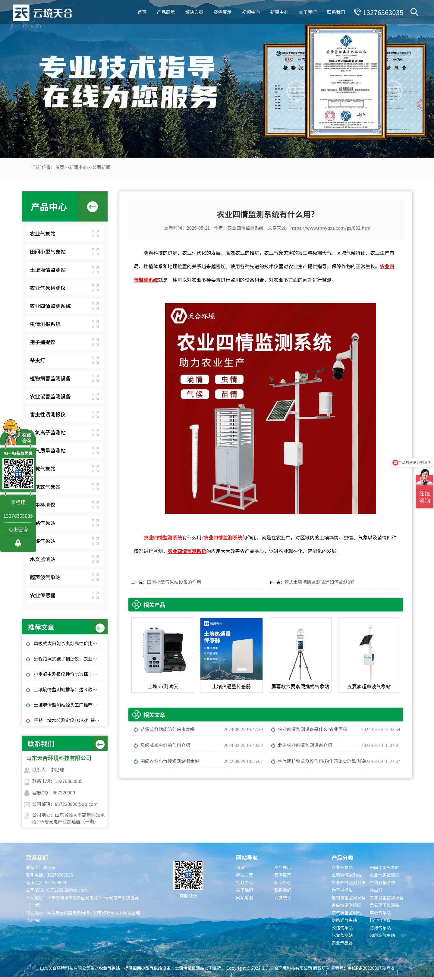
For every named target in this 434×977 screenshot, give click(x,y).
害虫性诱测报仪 (48, 414)
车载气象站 (42, 468)
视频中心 (251, 12)
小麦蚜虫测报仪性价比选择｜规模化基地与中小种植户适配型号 (69, 674)
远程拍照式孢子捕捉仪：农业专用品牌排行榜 (69, 658)
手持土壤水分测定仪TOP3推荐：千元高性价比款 (69, 720)
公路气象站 (42, 522)
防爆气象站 (42, 541)
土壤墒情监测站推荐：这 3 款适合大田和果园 (69, 689)
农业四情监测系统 (50, 305)
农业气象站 (42, 233)
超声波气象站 (45, 577)
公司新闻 (101, 167)
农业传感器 (42, 595)
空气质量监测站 (48, 450)
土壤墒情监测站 (48, 269)
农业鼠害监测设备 (50, 396)
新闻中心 (279, 12)
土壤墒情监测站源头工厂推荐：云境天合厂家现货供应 (69, 705)
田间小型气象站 (48, 251)
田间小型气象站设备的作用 (174, 582)
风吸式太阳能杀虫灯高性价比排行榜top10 (69, 643)
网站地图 (244, 897)
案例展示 (223, 12)
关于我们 (308, 12)
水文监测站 (42, 559)
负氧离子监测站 (48, 432)
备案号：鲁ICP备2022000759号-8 (362, 968)
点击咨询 (18, 529)
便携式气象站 (45, 486)
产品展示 (166, 12)
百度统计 (282, 897)
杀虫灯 (37, 360)
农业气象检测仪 (48, 287)
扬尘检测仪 (42, 504)
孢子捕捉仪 (42, 342)
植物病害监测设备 (50, 378)
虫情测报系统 (45, 324)
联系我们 (336, 12)
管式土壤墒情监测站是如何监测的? (319, 582)
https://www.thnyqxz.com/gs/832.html (331, 228)
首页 (142, 12)
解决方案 (194, 12)
